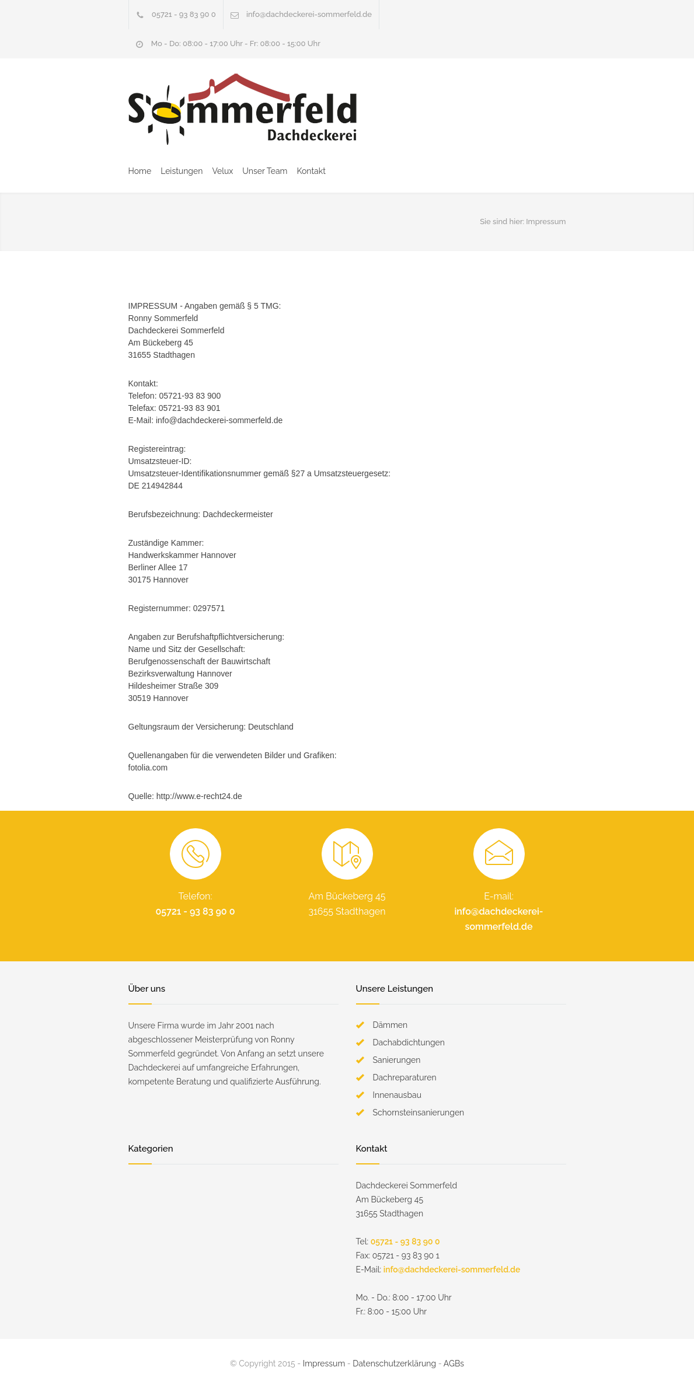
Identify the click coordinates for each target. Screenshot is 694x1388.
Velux (222, 171)
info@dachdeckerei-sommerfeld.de (309, 14)
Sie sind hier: (502, 221)
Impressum (324, 1363)
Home (140, 171)
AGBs (454, 1363)
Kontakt (311, 171)
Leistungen (182, 171)
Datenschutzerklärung (394, 1363)
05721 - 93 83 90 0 (184, 14)
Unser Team (264, 171)
